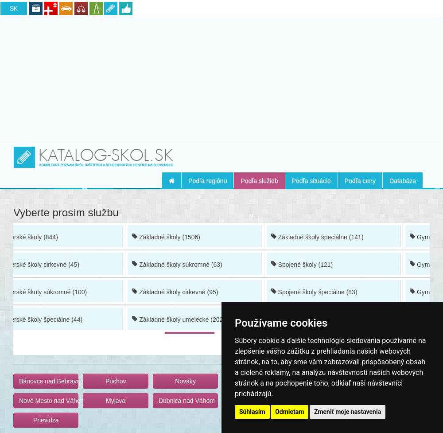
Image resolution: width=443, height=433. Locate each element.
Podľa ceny (360, 180)
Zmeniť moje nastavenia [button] (347, 411)
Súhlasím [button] (252, 411)
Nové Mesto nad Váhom (48, 400)
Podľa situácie (311, 180)
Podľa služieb (259, 180)
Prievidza (46, 420)
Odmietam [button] (289, 411)
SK (14, 8)
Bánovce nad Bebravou (48, 381)
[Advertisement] (221, 78)
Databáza (402, 180)
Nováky (185, 381)
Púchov (115, 381)
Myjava (115, 400)
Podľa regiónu (207, 180)
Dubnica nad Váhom (187, 400)
